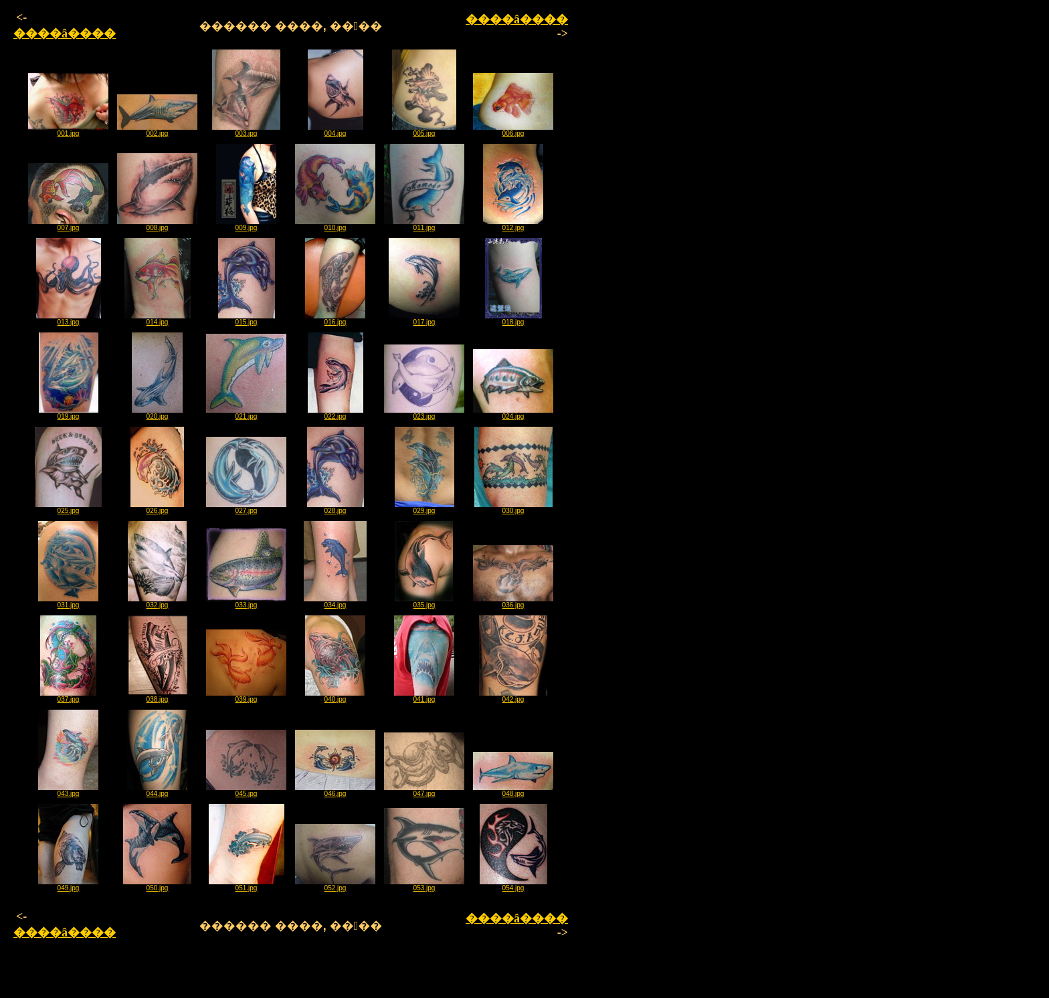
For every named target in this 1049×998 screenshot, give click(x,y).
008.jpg (157, 224)
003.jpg (246, 130)
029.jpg (424, 507)
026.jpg (157, 507)
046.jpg (335, 790)
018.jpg (513, 319)
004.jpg (335, 130)
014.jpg (157, 319)
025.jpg (68, 507)
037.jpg (68, 696)
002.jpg (157, 130)
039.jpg (246, 696)
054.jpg (513, 885)
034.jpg (335, 602)
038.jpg (157, 696)
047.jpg (424, 790)
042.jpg (513, 696)
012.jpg (513, 224)
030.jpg (513, 507)
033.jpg (246, 602)
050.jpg (157, 885)
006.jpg (513, 130)
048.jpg (513, 790)
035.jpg (424, 602)
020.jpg (157, 413)
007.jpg (68, 224)
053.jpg (424, 885)
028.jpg (335, 507)
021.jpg (246, 413)
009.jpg (246, 224)
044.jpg (157, 790)
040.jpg (335, 696)
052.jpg (335, 885)
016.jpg (335, 319)
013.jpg (68, 319)
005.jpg (424, 130)
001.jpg (68, 130)
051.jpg (246, 885)
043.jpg (68, 790)
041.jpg (424, 696)
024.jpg (513, 413)
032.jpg (157, 602)
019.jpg (68, 413)
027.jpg (246, 507)
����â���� (64, 33)
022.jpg (335, 413)
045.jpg (246, 790)
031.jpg (68, 602)
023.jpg (424, 413)
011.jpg (424, 224)
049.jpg (68, 885)
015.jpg (246, 319)
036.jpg (513, 602)
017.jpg (424, 319)
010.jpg (335, 224)
